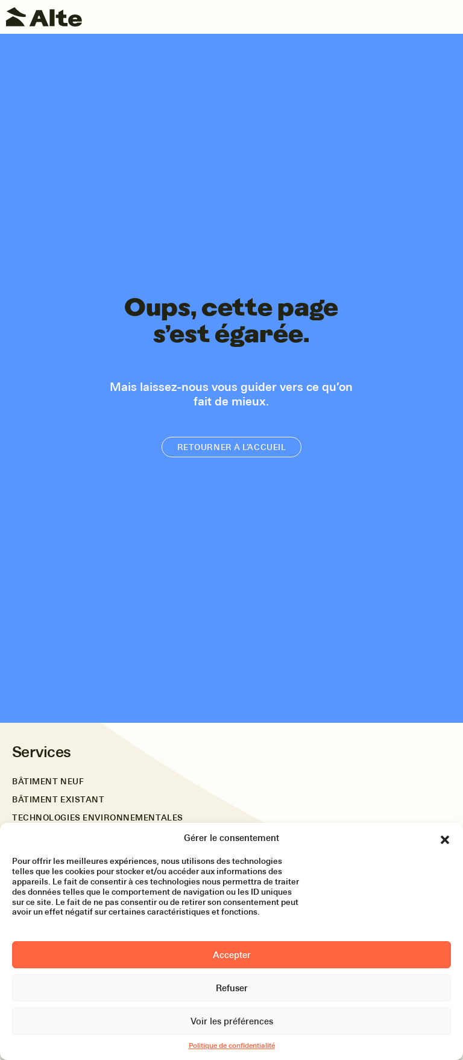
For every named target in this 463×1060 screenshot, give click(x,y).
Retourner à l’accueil (231, 447)
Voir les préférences (232, 1021)
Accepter (232, 955)
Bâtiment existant (58, 800)
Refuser (232, 988)
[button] (445, 838)
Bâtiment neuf (48, 781)
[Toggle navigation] (448, 17)
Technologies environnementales (97, 818)
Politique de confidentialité (232, 1045)
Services (41, 752)
